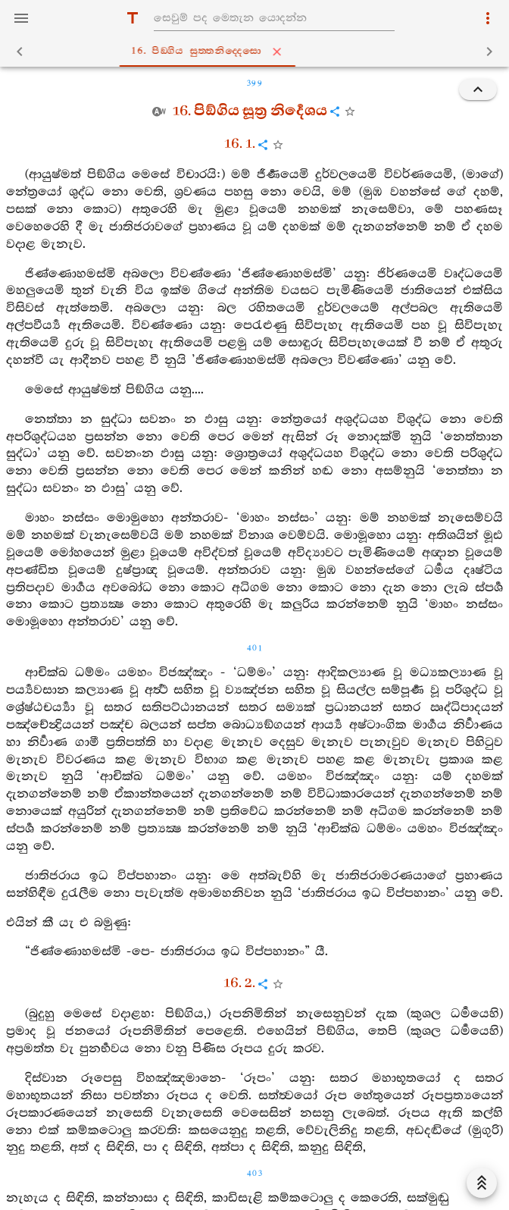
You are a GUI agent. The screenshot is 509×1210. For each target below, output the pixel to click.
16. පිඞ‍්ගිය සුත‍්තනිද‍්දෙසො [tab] (257, 51)
